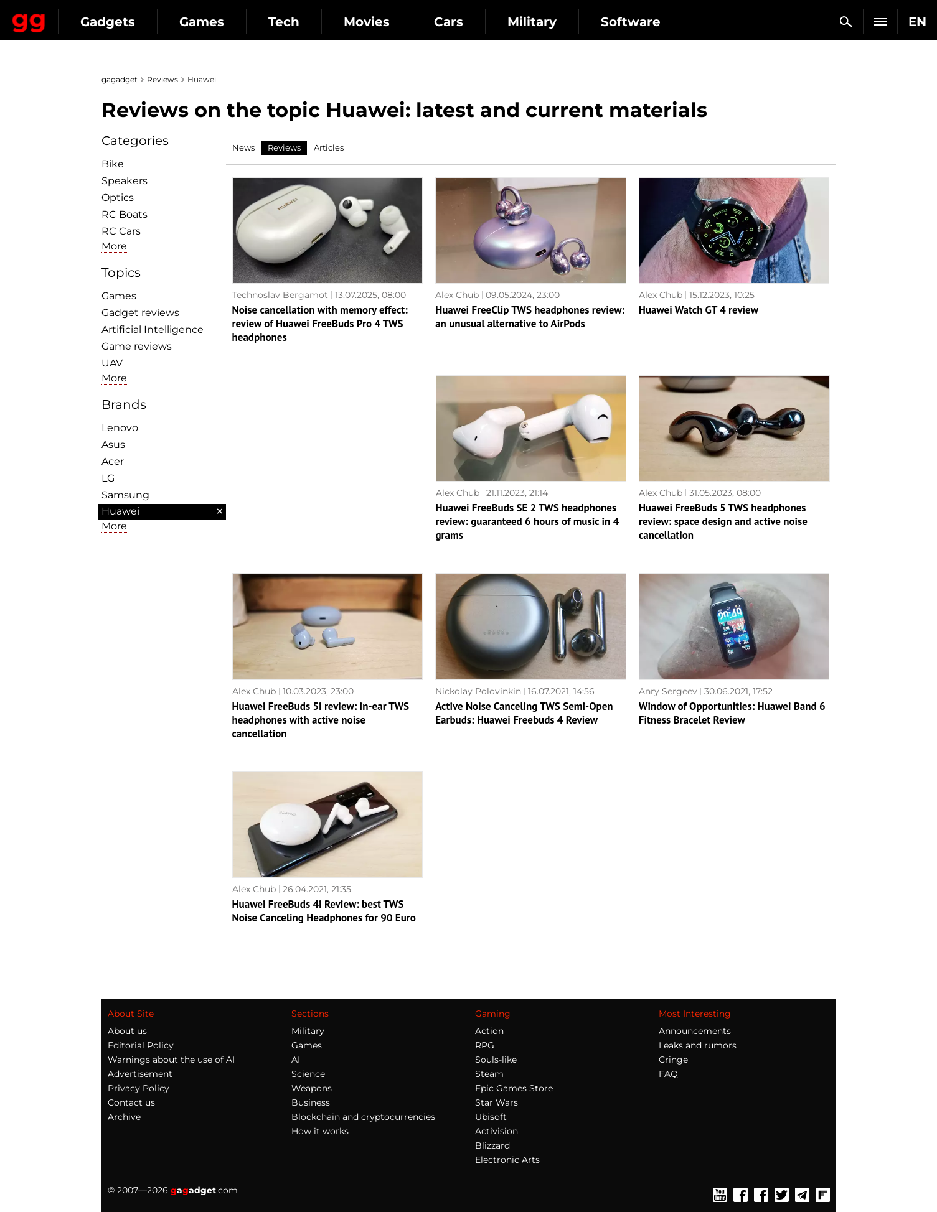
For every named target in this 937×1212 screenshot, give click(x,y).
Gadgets (217, 21)
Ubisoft (491, 1116)
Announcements (695, 1031)
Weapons (311, 1088)
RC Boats (124, 214)
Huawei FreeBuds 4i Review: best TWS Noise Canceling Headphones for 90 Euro (324, 911)
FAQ (668, 1073)
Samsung (125, 495)
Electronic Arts (507, 1159)
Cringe (673, 1059)
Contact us (131, 1102)
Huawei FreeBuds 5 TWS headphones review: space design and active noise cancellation (723, 521)
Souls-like (496, 1059)
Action (489, 1031)
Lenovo (119, 428)
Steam (489, 1073)
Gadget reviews (140, 313)
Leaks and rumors (698, 1045)
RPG (484, 1045)
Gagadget (83, 16)
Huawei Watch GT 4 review (698, 310)
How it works (320, 1131)
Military (641, 21)
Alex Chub (457, 295)
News (243, 147)
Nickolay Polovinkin (478, 691)
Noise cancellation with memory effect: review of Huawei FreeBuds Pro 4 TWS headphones (320, 323)
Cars (558, 21)
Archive (124, 1116)
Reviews (162, 79)
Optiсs (117, 197)
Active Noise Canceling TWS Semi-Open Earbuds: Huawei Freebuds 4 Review (524, 713)
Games (311, 21)
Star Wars (496, 1102)
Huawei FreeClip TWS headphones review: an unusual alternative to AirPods (529, 316)
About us (127, 1031)
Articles (329, 147)
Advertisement (140, 1073)
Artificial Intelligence (152, 329)
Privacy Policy (138, 1088)
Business (310, 1102)
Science (308, 1073)
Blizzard (492, 1145)
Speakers (124, 181)
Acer (112, 461)
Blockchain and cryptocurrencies (363, 1116)
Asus (113, 444)
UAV (112, 363)
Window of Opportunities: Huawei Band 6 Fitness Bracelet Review (732, 713)
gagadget (119, 79)
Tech (393, 21)
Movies (476, 21)
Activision (496, 1131)
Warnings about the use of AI (171, 1059)
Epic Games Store (514, 1088)
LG (108, 478)
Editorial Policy (141, 1045)
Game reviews (136, 346)
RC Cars (121, 231)
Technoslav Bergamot (280, 295)
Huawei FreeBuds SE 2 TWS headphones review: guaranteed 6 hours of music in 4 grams (527, 521)
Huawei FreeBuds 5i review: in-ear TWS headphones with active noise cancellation (321, 719)
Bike (112, 164)
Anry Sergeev (668, 691)
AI (295, 1059)
